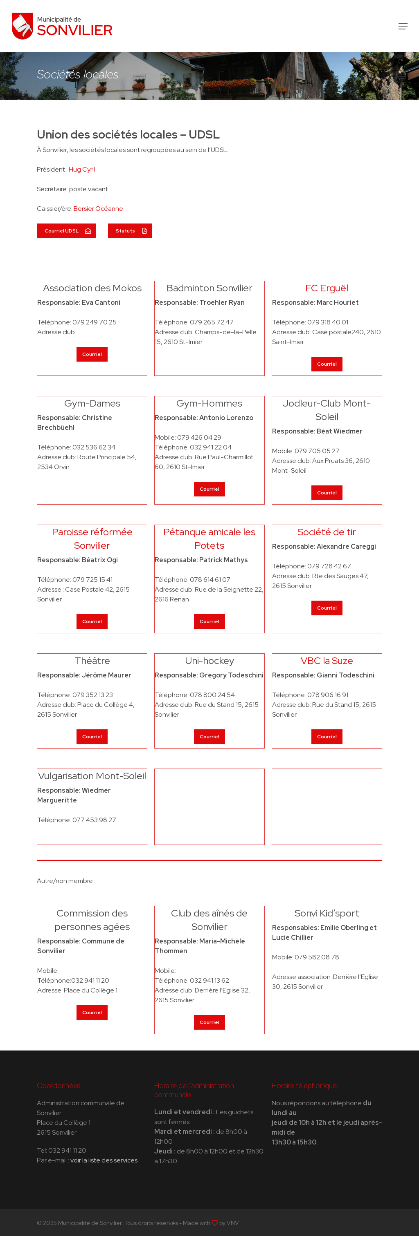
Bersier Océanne (98, 208)
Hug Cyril (82, 169)
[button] (403, 26)
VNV (233, 1223)
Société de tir (326, 531)
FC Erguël (326, 288)
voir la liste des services (103, 1160)
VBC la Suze (327, 660)
